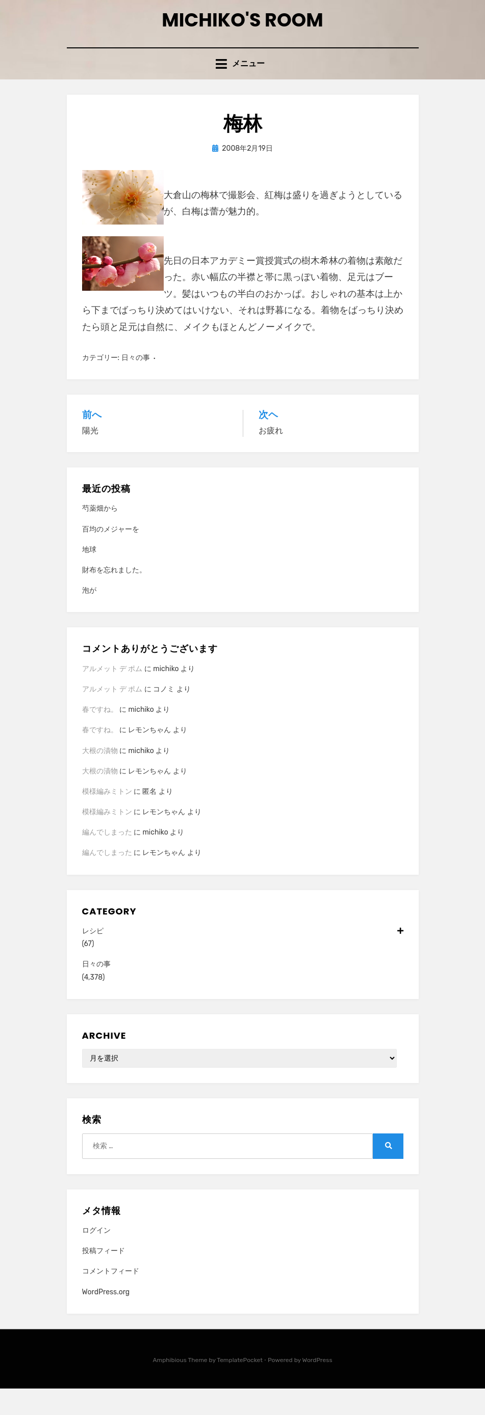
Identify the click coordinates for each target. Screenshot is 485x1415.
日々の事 (135, 384)
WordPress (317, 1386)
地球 (89, 576)
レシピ (242, 957)
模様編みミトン (107, 818)
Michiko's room (242, 29)
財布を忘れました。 (114, 596)
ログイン (96, 1257)
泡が (89, 617)
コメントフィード (110, 1297)
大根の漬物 (100, 777)
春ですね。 (100, 736)
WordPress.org (106, 1318)
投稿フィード (103, 1277)
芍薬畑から (100, 535)
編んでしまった (107, 858)
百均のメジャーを (110, 555)
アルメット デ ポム (112, 695)
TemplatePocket (240, 1386)
